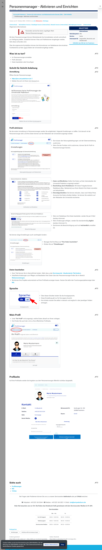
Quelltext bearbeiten (97, 53)
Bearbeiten (95, 53)
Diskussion (39, 21)
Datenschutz (32, 532)
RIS (13, 282)
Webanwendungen (18, 278)
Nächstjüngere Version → (76, 24)
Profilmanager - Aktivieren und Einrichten (26, 16)
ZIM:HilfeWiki (68, 14)
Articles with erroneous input (30, 514)
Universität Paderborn (19, 14)
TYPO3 (14, 473)
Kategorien (13, 511)
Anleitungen (14, 514)
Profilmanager (17, 468)
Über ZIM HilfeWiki (34, 535)
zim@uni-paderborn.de (78, 484)
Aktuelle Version (55, 24)
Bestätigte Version (37, 24)
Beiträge (45, 21)
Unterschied (13, 24)
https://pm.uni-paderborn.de (21, 78)
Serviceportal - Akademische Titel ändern (67, 273)
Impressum (32, 538)
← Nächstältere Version (24, 24)
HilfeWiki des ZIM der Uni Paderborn (83, 43)
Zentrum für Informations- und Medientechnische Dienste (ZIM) (45, 14)
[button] (51, 544)
